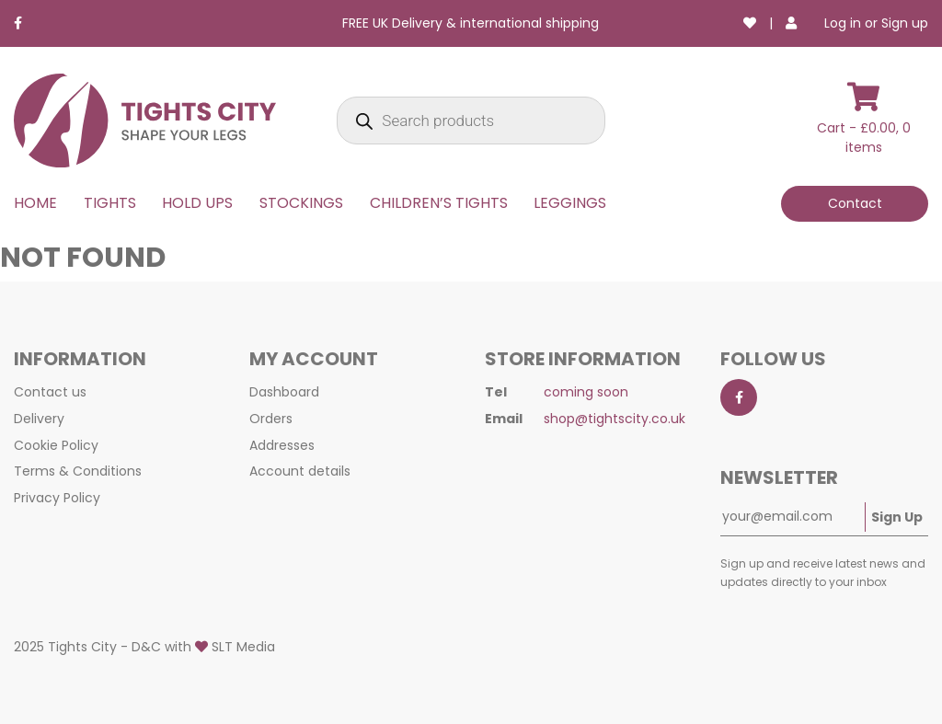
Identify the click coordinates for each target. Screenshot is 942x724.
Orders (271, 418)
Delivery (39, 418)
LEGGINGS (570, 202)
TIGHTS (110, 202)
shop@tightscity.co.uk (614, 418)
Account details (299, 471)
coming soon (586, 392)
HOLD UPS (197, 202)
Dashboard (284, 392)
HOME (35, 202)
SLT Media (243, 647)
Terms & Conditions (78, 471)
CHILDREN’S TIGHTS (439, 202)
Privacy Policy (57, 497)
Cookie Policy (56, 445)
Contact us (50, 392)
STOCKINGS (301, 202)
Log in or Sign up (876, 23)
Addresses (282, 445)
